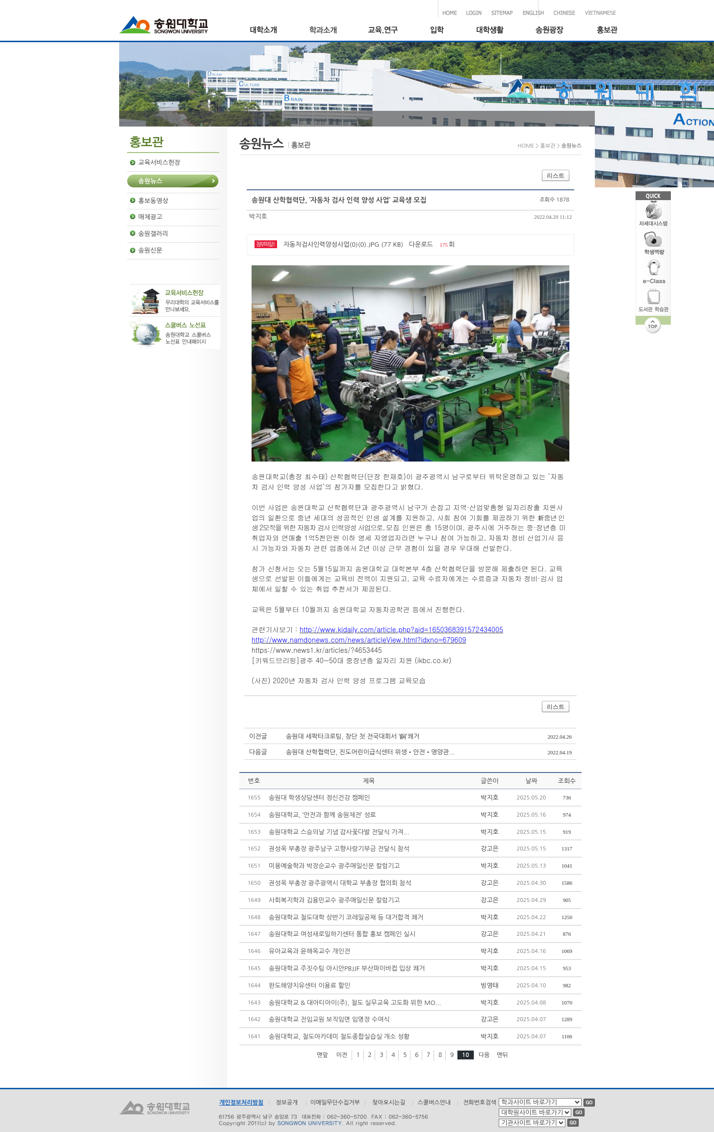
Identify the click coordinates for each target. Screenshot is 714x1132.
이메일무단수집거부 (335, 1103)
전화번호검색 (479, 1103)
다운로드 (421, 244)
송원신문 (150, 250)
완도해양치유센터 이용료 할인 (309, 985)
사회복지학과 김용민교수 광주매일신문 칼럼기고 (334, 900)
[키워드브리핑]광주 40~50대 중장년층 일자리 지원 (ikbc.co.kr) (351, 660)
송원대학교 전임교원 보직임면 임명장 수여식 (329, 1019)
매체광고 (150, 217)
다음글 (258, 752)
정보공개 (287, 1103)
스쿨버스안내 (434, 1103)
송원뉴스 (150, 181)
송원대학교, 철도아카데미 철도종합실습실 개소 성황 (339, 1036)
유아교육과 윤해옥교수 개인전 (309, 951)
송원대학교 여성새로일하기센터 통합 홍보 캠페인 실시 (342, 934)
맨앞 (322, 1055)
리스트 (555, 175)
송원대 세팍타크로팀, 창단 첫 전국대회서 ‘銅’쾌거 (352, 736)
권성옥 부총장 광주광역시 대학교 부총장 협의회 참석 (340, 883)
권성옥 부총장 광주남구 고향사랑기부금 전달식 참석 (339, 849)
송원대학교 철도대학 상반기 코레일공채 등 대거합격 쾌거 (346, 917)
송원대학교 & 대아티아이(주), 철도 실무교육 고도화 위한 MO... (355, 1003)
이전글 (258, 736)
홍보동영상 (153, 201)
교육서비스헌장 (159, 162)
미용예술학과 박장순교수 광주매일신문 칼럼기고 (334, 866)
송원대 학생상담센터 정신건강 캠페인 (319, 798)
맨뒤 (502, 1055)
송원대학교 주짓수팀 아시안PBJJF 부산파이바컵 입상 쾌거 (347, 968)
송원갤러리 (153, 234)
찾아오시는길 (389, 1103)
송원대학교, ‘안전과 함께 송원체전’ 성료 (322, 815)
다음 (484, 1055)
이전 (341, 1055)
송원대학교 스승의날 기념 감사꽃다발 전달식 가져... (339, 832)
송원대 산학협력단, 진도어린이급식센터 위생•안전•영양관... (370, 752)
